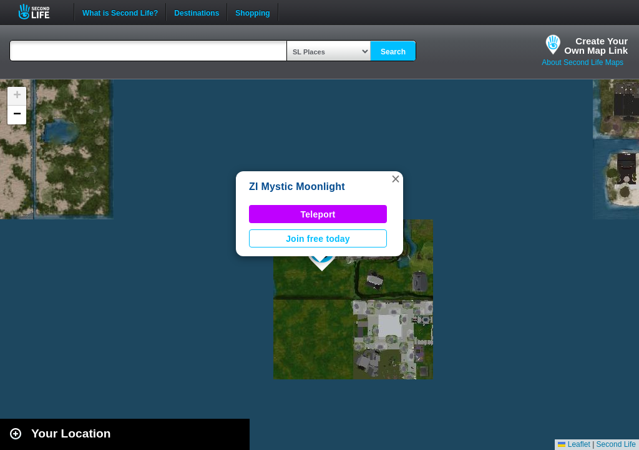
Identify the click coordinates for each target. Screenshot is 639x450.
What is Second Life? (120, 12)
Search (393, 52)
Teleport (318, 214)
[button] (395, 178)
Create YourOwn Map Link (596, 46)
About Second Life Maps (582, 62)
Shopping (252, 12)
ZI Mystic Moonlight (297, 186)
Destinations (196, 12)
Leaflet (574, 444)
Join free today (318, 239)
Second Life (40, 11)
